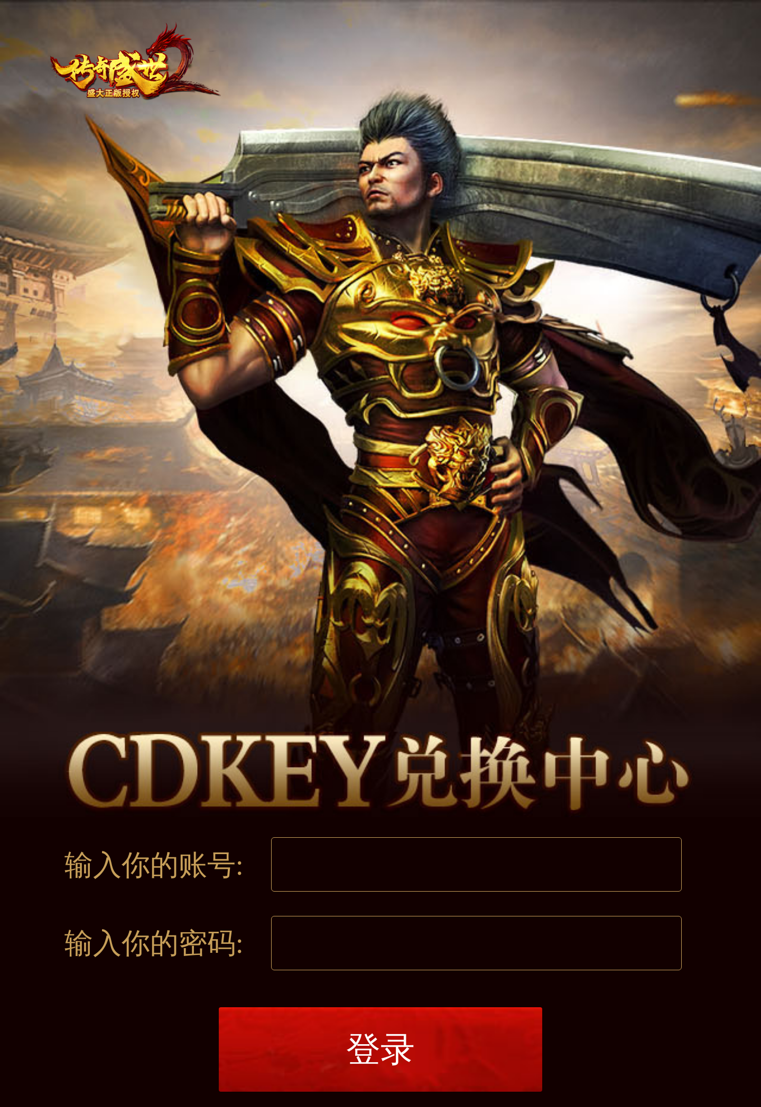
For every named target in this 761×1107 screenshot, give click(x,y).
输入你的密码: (154, 943)
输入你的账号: (154, 865)
